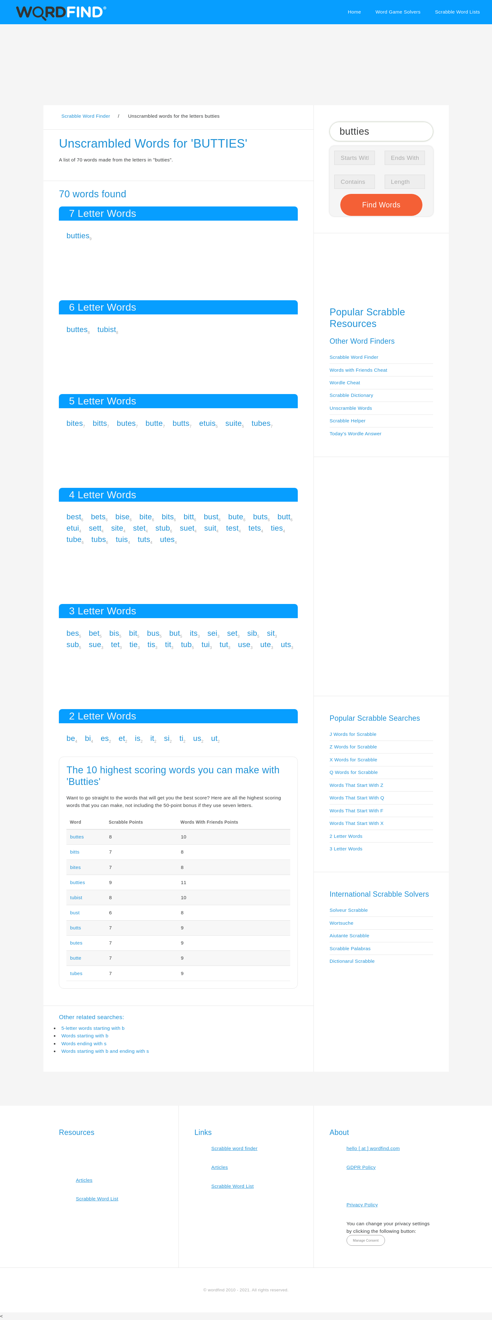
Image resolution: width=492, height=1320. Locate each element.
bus (153, 633)
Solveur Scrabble (349, 910)
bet (94, 633)
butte (154, 423)
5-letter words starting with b (93, 1028)
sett (95, 528)
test (232, 528)
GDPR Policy (361, 1167)
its (194, 633)
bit (133, 633)
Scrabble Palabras (350, 948)
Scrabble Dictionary (351, 395)
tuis (122, 539)
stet (139, 528)
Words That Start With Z (356, 785)
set (232, 633)
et (122, 738)
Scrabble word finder (234, 1148)
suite (233, 423)
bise (122, 516)
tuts (144, 539)
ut (214, 738)
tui (205, 644)
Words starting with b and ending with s (105, 1051)
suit (210, 528)
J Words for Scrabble (353, 734)
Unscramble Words (351, 408)
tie (133, 644)
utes (167, 539)
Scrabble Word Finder (354, 357)
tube (74, 539)
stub (163, 528)
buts (260, 516)
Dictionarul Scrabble (352, 961)
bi (88, 738)
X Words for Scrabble (353, 759)
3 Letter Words (346, 848)
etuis (207, 423)
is (137, 738)
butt (284, 516)
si (167, 738)
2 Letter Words (346, 836)
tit (168, 644)
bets (98, 516)
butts (180, 423)
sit (271, 633)
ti (181, 738)
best (73, 516)
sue (95, 644)
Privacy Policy (362, 1204)
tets (254, 528)
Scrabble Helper (348, 420)
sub (72, 644)
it (152, 738)
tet (115, 644)
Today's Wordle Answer (356, 433)
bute (235, 516)
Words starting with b (84, 1035)
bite (145, 516)
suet (187, 528)
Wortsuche (341, 923)
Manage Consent (366, 1240)
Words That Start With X (357, 823)
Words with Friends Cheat (358, 370)
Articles (84, 1180)
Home (354, 11)
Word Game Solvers (398, 11)
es (105, 738)
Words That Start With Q (357, 797)
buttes (77, 329)
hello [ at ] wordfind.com (373, 1148)
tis (151, 644)
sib (252, 633)
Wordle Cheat (345, 382)
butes (126, 423)
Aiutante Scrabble (349, 935)
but (174, 633)
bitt (189, 516)
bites (74, 423)
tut (223, 644)
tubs (98, 539)
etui (72, 528)
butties (77, 235)
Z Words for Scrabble (353, 746)
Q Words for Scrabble (354, 772)
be (70, 738)
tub (186, 644)
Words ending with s (84, 1043)
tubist (107, 329)
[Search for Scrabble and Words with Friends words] (381, 131)
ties (277, 528)
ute (265, 644)
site (117, 528)
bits (168, 516)
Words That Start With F (356, 810)
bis (114, 633)
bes (72, 633)
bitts (100, 423)
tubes (261, 423)
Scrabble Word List (97, 1198)
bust (211, 516)
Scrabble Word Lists (457, 11)
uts (286, 644)
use (244, 644)
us (197, 738)
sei (212, 633)
